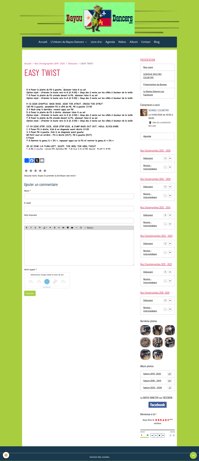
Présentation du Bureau (155, 84)
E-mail (27, 202)
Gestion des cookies (99, 456)
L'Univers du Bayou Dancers (68, 42)
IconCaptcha (46, 287)
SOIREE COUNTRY (159, 110)
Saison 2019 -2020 (157, 373)
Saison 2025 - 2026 (157, 387)
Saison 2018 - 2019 (157, 380)
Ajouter (30, 293)
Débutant (73, 63)
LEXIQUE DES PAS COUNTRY (152, 76)
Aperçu (88, 227)
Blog (157, 42)
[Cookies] (6, 455)
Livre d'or (96, 42)
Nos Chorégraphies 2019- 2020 (50, 63)
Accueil (42, 42)
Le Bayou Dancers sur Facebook (153, 93)
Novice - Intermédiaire (150, 167)
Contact (145, 42)
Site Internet (30, 215)
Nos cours (148, 67)
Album (134, 42)
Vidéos (122, 42)
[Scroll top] (193, 455)
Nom (26, 190)
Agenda (110, 42)
